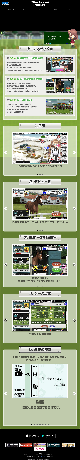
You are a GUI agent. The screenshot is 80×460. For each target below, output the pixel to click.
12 (48, 424)
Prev (5, 152)
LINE (76, 2)
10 (45, 424)
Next (74, 152)
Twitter (68, 2)
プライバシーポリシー (43, 456)
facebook (72, 2)
